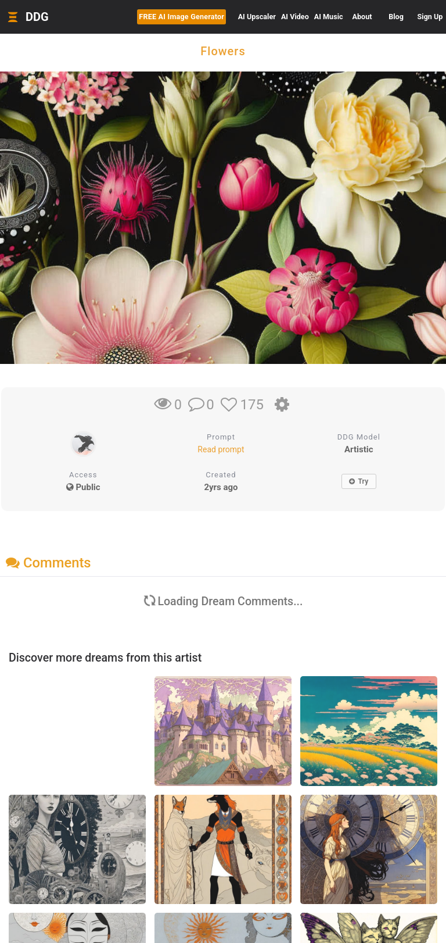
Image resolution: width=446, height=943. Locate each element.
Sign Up (430, 16)
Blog (396, 16)
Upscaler (257, 16)
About (362, 16)
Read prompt (220, 449)
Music (328, 16)
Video (295, 16)
